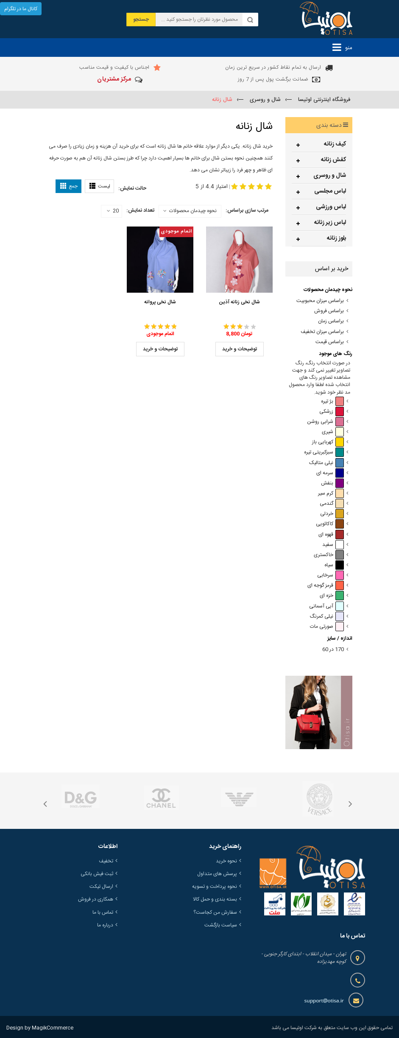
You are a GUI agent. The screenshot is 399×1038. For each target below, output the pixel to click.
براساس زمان (331, 321)
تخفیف (106, 861)
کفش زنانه (333, 160)
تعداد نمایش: (140, 210)
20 (113, 211)
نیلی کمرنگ (327, 616)
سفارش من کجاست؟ (215, 912)
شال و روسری (329, 176)
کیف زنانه (335, 144)
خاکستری (329, 555)
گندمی (332, 503)
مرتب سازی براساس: (247, 210)
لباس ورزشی (331, 207)
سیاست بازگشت (220, 925)
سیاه (334, 565)
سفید (333, 544)
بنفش (332, 483)
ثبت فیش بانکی (97, 874)
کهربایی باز (328, 442)
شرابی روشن (325, 421)
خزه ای (332, 595)
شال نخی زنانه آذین (239, 302)
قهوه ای (331, 534)
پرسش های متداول (217, 874)
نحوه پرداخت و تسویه (214, 886)
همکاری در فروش (95, 899)
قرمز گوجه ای (325, 585)
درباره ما (105, 925)
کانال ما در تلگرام (20, 9)
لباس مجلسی (330, 191)
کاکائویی (330, 524)
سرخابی (330, 575)
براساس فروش (329, 311)
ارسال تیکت (101, 886)
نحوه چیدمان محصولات (193, 211)
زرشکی (331, 411)
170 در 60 (333, 649)
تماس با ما (102, 912)
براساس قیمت (329, 342)
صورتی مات (327, 626)
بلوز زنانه (336, 238)
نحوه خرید (226, 861)
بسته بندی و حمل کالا (215, 899)
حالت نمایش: (132, 188)
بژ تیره (332, 401)
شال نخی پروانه (160, 302)
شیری (333, 432)
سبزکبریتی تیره (324, 452)
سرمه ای (330, 473)
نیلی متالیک (326, 463)
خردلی (332, 514)
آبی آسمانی (326, 606)
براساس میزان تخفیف (322, 332)
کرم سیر (331, 493)
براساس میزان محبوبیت (320, 301)
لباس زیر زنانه (330, 223)
